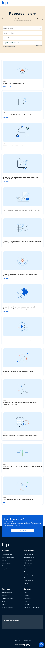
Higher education (29, 557)
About (25, 592)
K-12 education (28, 554)
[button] (22, 530)
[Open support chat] (41, 644)
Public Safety (28, 563)
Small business (28, 581)
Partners (26, 595)
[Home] (6, 545)
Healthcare (27, 572)
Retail (25, 569)
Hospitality (27, 566)
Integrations (5, 569)
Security (20, 640)
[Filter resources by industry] (22, 33)
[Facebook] (24, 645)
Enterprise (27, 584)
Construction (28, 578)
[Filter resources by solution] (22, 28)
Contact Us (27, 598)
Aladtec (4, 560)
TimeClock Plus (7, 554)
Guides (4, 604)
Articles (4, 595)
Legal (15, 640)
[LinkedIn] (27, 645)
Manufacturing (28, 575)
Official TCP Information (31, 607)
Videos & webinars (7, 607)
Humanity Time (6, 563)
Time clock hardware (8, 566)
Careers (26, 601)
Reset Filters (39, 45)
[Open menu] (41, 3)
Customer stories (7, 598)
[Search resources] (22, 43)
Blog (3, 601)
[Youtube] (29, 645)
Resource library (7, 592)
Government (28, 560)
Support (26, 604)
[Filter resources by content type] (22, 38)
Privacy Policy (27, 640)
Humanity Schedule (8, 557)
